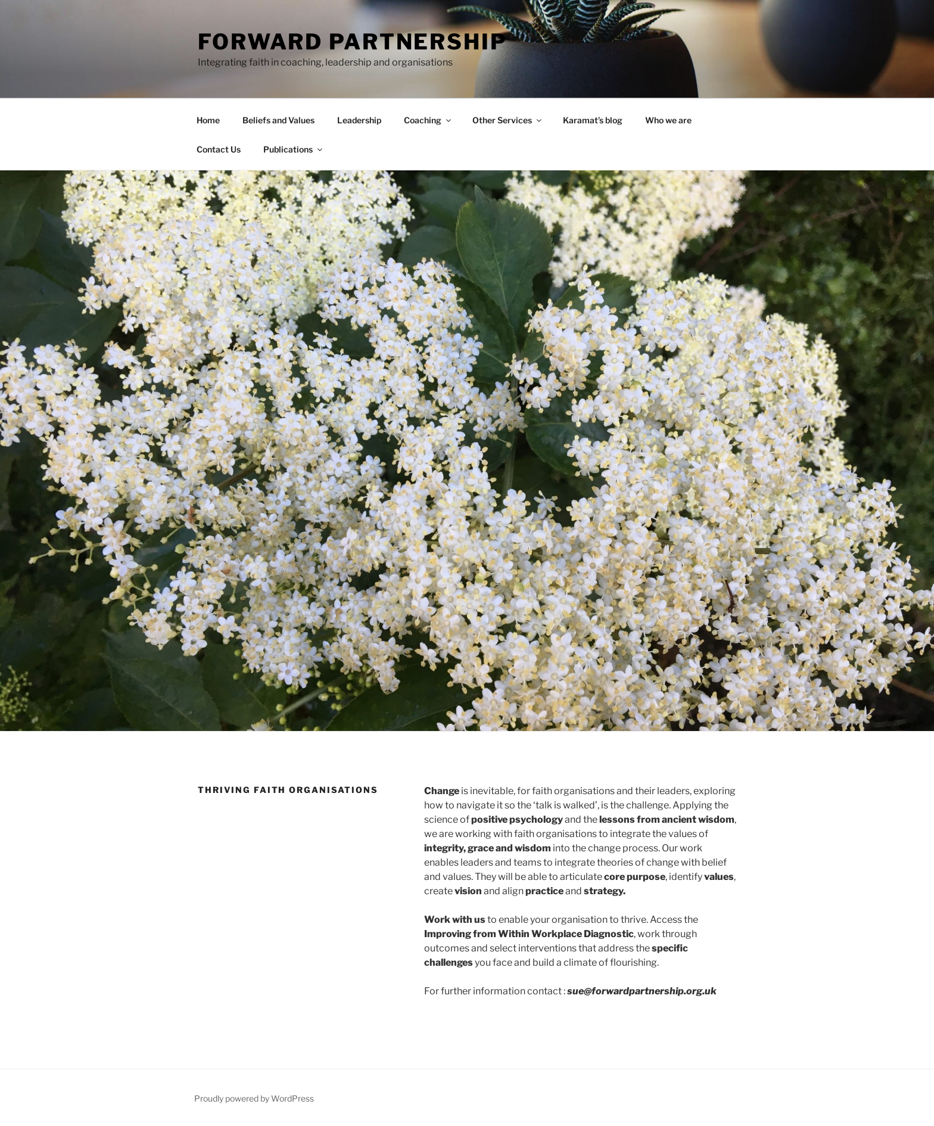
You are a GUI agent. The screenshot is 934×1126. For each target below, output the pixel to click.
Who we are (668, 120)
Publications (293, 149)
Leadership (359, 120)
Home (208, 120)
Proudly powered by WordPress (254, 1098)
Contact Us (219, 149)
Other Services (507, 120)
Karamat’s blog (592, 120)
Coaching (428, 120)
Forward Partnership (353, 42)
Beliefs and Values (278, 120)
